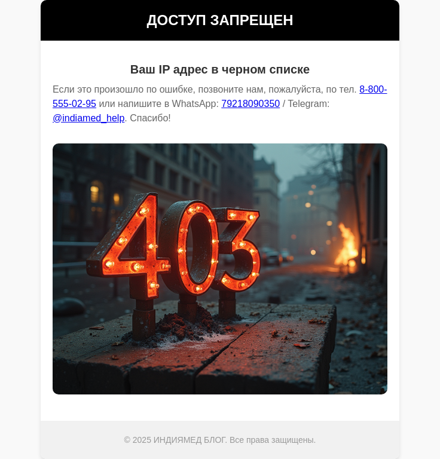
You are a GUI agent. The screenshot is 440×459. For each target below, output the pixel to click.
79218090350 (250, 104)
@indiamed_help (88, 118)
